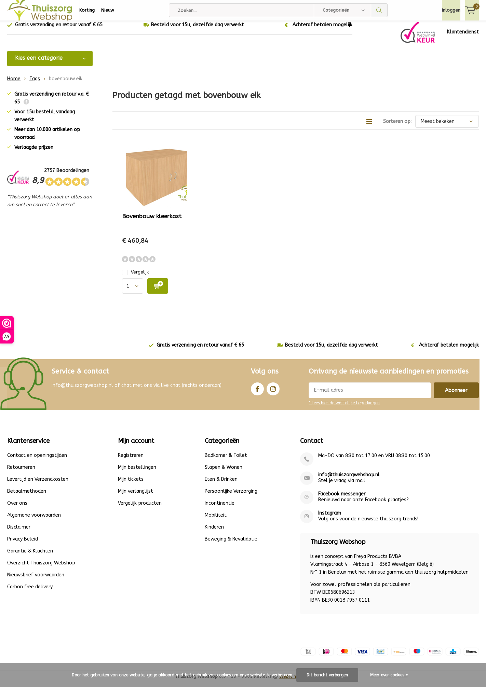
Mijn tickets (131, 484)
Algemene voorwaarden (34, 520)
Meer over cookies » (389, 675)
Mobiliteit (216, 520)
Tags (34, 84)
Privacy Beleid (22, 544)
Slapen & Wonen (223, 472)
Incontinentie (219, 508)
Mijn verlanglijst (135, 496)
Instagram (273, 392)
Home (14, 84)
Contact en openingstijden (37, 460)
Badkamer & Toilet (226, 460)
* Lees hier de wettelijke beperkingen (344, 408)
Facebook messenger (341, 499)
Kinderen (214, 532)
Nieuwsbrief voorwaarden (35, 580)
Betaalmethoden (26, 496)
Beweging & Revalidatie (231, 544)
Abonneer (456, 395)
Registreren (131, 460)
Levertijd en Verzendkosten (37, 484)
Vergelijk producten (140, 508)
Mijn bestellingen (137, 472)
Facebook (257, 392)
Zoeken (379, 10)
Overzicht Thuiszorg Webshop (41, 568)
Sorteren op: (397, 126)
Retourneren (21, 472)
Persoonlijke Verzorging (231, 496)
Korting (87, 10)
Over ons (17, 508)
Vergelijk (135, 277)
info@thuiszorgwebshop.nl (349, 480)
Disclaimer (18, 532)
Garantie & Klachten (30, 556)
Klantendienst (463, 37)
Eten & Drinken (221, 484)
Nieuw (107, 10)
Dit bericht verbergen (327, 675)
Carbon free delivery (30, 592)
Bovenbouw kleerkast (151, 221)
